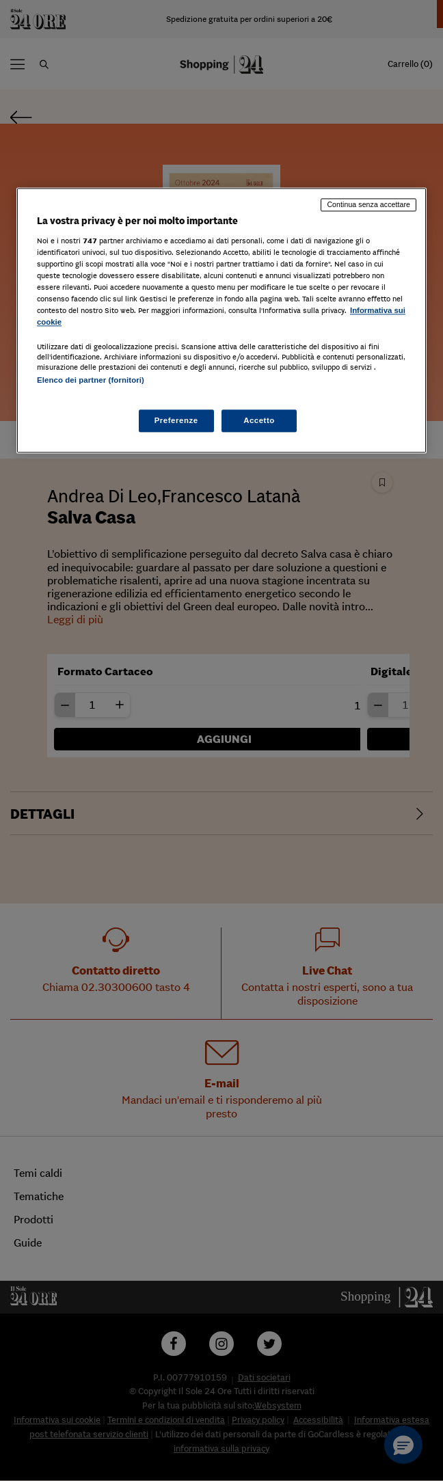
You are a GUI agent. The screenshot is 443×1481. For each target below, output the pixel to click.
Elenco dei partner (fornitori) (90, 381)
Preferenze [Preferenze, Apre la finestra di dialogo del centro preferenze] (176, 420)
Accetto (259, 420)
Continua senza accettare (368, 204)
